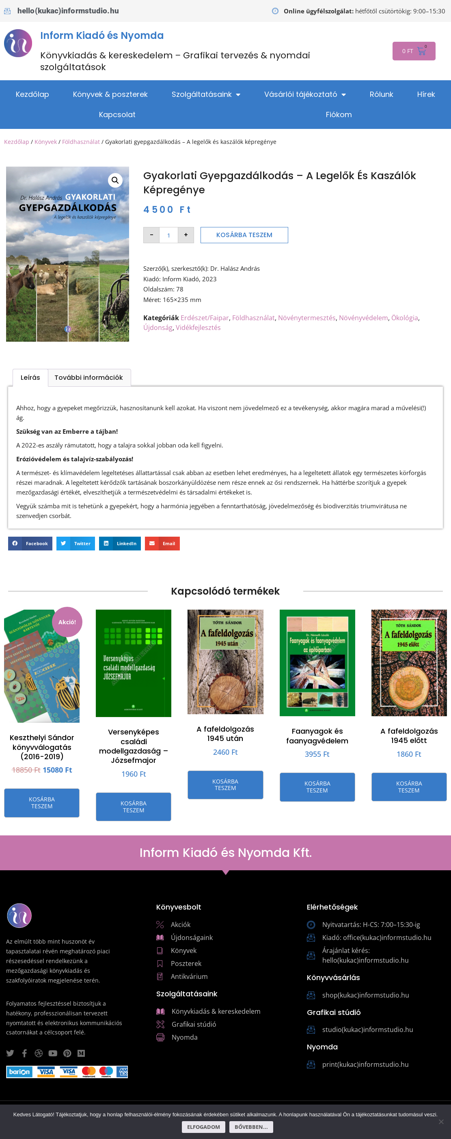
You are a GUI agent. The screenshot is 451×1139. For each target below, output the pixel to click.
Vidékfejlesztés (198, 327)
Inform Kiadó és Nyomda (102, 35)
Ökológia (404, 317)
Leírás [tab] (30, 377)
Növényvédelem (363, 317)
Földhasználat (81, 142)
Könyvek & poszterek (110, 94)
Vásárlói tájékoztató (305, 94)
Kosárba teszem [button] (42, 802)
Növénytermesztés (307, 317)
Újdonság (158, 327)
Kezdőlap (32, 94)
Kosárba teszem (244, 235)
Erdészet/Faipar (205, 317)
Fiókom (339, 114)
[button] (115, 180)
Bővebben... (251, 1126)
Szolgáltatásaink (206, 94)
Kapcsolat (117, 114)
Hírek (426, 94)
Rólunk (381, 94)
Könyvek (46, 142)
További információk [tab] (88, 377)
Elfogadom (203, 1126)
